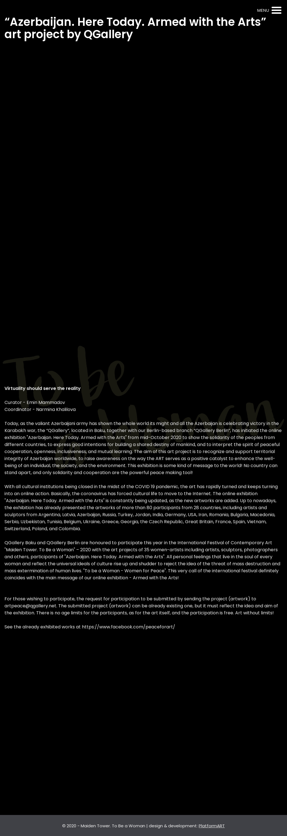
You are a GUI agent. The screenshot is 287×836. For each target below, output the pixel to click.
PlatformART (212, 826)
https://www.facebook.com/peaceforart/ (128, 627)
